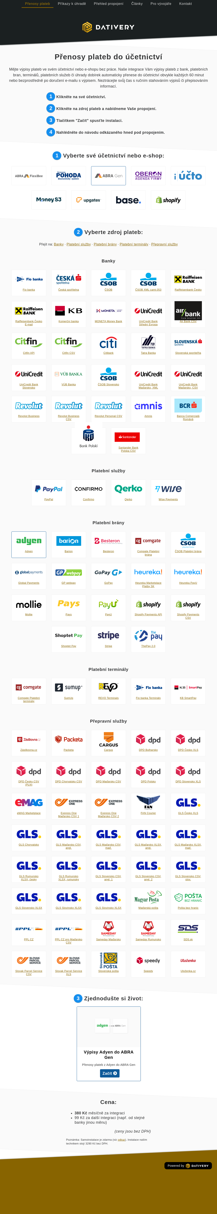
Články (137, 4)
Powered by (188, 1165)
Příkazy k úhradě (72, 4)
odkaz (121, 1139)
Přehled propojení (109, 4)
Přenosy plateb (37, 4)
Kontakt (185, 4)
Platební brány (105, 244)
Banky (59, 244)
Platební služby (79, 244)
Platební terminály (134, 244)
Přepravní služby (164, 244)
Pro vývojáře (160, 4)
